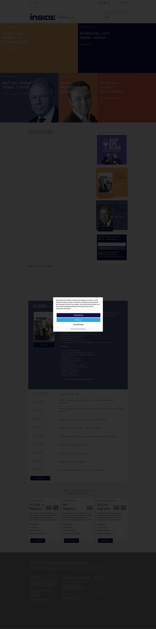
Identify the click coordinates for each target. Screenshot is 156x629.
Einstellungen (78, 324)
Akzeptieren (78, 315)
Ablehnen (78, 320)
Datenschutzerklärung (81, 328)
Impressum (72, 328)
